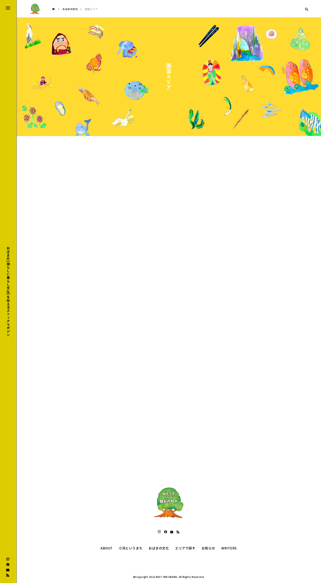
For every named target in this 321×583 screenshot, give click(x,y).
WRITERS (229, 548)
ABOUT (106, 548)
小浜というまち (130, 548)
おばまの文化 (159, 548)
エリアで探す (185, 548)
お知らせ (208, 548)
